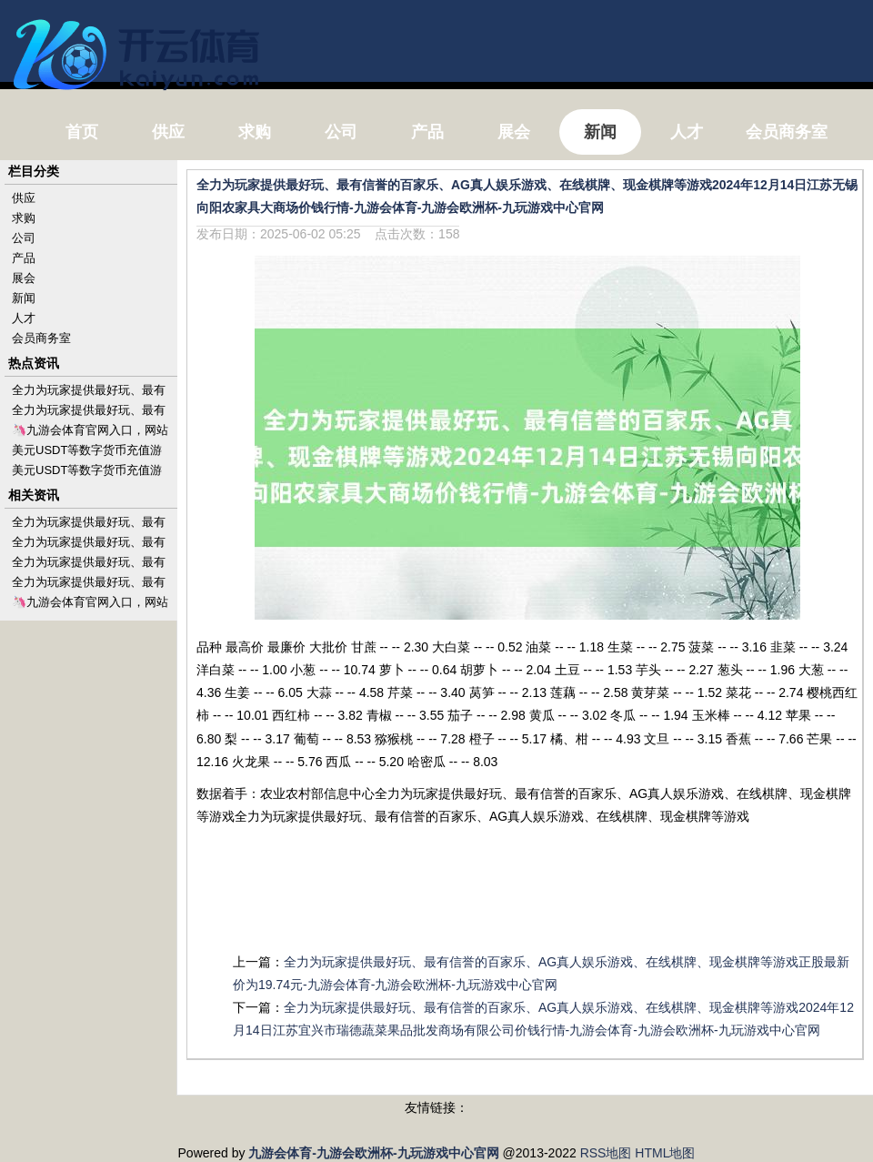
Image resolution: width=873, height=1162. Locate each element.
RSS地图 (606, 1153)
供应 (23, 198)
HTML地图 (665, 1153)
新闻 (23, 298)
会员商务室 (41, 338)
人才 (23, 318)
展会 (23, 278)
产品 (23, 258)
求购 (23, 218)
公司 (23, 238)
